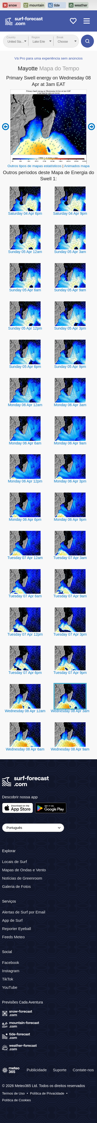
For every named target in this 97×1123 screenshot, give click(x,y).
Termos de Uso (13, 1093)
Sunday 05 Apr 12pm (25, 328)
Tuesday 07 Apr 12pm (25, 634)
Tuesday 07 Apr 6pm (25, 673)
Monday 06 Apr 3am (70, 405)
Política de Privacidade (47, 1093)
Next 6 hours (91, 127)
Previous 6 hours (5, 127)
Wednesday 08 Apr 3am (70, 711)
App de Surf (12, 920)
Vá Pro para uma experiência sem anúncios (48, 58)
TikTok (7, 979)
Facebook (10, 962)
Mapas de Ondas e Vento (24, 870)
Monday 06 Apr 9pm (70, 519)
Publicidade (37, 1069)
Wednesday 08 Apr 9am (70, 749)
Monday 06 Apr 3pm (70, 481)
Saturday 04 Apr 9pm (70, 213)
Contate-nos (83, 1069)
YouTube (9, 987)
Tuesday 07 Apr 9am (70, 596)
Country (11, 37)
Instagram (10, 970)
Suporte (60, 1069)
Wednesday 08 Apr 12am (25, 711)
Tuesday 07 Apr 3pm (70, 634)
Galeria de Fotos (16, 886)
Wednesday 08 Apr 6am (25, 749)
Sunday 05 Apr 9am (70, 290)
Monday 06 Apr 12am (25, 405)
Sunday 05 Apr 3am (70, 252)
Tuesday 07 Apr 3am (70, 558)
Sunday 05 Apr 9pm (70, 367)
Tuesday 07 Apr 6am (25, 596)
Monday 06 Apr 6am (25, 443)
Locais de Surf (14, 861)
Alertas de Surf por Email (23, 912)
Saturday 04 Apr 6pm (25, 213)
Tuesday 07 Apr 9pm (70, 673)
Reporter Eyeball (16, 928)
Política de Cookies (16, 1100)
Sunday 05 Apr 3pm (70, 328)
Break (60, 37)
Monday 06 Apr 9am (70, 443)
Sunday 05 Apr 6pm (25, 367)
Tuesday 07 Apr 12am (25, 558)
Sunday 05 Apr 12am (25, 252)
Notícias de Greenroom (22, 878)
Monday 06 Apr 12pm (25, 481)
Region (36, 37)
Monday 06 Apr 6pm (25, 519)
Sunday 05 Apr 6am (25, 290)
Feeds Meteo (13, 937)
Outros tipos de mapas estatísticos (35, 166)
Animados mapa (76, 166)
